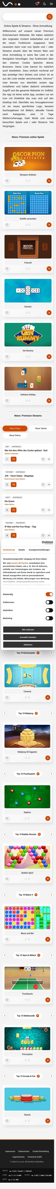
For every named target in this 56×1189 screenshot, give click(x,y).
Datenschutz (23, 1151)
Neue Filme (15, 428)
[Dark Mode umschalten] (44, 3)
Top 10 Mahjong (25, 713)
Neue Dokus (15, 435)
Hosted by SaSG (35, 1157)
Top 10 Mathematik (26, 1016)
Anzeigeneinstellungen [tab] (39, 550)
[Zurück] (5, 653)
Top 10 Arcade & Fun (25, 1076)
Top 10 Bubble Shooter (25, 834)
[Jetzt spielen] (47, 697)
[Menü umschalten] (51, 4)
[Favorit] (6, 180)
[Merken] (43, 459)
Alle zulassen (28, 629)
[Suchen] (49, 17)
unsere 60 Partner (20, 563)
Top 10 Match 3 (26, 895)
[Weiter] (51, 653)
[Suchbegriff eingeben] (28, 17)
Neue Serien (41, 428)
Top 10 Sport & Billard (26, 955)
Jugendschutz (18, 1157)
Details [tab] (21, 550)
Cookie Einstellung (40, 1151)
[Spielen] (49, 180)
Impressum (10, 1151)
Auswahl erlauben (28, 637)
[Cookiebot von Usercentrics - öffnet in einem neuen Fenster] (42, 542)
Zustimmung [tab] (9, 550)
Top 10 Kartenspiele (26, 653)
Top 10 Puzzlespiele (26, 774)
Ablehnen (28, 645)
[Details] (48, 459)
